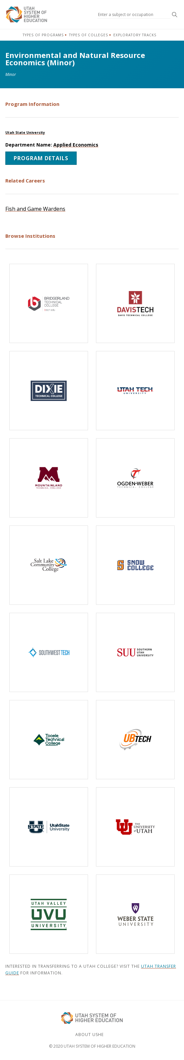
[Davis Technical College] (135, 303)
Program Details (41, 158)
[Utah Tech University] (135, 390)
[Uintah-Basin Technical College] (135, 739)
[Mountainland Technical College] (48, 478)
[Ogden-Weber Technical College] (135, 478)
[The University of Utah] (135, 827)
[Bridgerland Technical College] (48, 303)
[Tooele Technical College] (48, 739)
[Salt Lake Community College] (48, 565)
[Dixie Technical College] (48, 390)
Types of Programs (43, 35)
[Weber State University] (135, 914)
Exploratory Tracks (134, 35)
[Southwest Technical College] (48, 652)
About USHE (89, 1034)
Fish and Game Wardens (35, 208)
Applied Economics (75, 145)
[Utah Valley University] (48, 914)
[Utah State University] (48, 827)
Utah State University (25, 132)
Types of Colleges (88, 35)
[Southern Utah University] (135, 652)
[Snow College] (135, 565)
